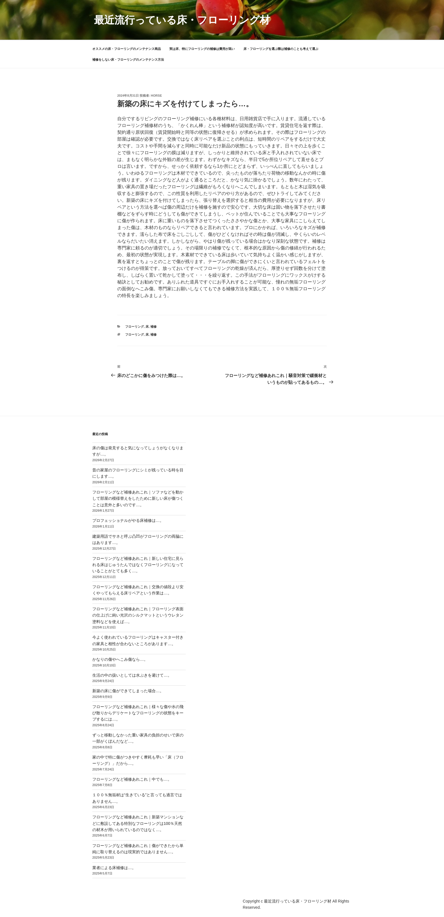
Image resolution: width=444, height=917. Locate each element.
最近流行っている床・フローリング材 (182, 20)
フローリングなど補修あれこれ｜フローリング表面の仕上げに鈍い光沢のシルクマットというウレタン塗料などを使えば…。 (137, 615)
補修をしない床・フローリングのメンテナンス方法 (128, 59)
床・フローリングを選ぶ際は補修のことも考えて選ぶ (281, 48)
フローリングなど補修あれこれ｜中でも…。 (132, 779)
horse (156, 95)
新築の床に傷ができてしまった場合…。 (128, 691)
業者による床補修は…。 (114, 867)
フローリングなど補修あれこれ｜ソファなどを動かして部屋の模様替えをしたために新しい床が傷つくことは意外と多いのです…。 (137, 498)
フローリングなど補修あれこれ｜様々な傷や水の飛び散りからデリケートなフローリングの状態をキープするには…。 (137, 713)
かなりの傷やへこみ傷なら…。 (120, 659)
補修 (153, 326)
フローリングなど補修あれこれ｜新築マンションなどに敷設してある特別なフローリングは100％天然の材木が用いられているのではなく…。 (137, 823)
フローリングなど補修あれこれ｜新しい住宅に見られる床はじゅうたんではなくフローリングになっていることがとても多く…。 (137, 564)
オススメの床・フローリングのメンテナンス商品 (126, 48)
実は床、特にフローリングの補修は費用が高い (202, 48)
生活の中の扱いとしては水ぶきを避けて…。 (132, 675)
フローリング (134, 326)
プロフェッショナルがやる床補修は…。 (128, 520)
